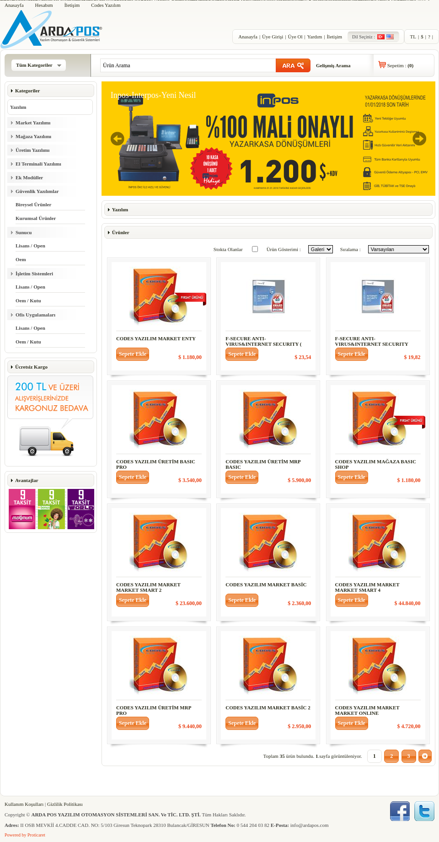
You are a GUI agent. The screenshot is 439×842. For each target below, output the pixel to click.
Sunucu (24, 232)
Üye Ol (295, 36)
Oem (21, 259)
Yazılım (18, 107)
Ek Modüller (29, 177)
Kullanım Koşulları (24, 804)
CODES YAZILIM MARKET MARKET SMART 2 (148, 587)
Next (419, 138)
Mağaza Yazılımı (33, 136)
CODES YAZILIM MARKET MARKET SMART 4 (367, 587)
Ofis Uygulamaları (35, 314)
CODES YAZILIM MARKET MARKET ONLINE (367, 710)
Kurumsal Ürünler (36, 218)
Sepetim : (400, 65)
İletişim (72, 5)
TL (413, 36)
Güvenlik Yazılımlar (37, 191)
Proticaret (36, 834)
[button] (132, 354)
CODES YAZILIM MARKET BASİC (265, 584)
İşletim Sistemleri (34, 273)
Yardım (314, 36)
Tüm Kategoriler (38, 65)
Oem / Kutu (28, 300)
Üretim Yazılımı (32, 150)
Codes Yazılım (105, 5)
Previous (117, 138)
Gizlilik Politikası (65, 804)
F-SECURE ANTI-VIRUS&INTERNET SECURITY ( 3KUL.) (263, 344)
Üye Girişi (272, 36)
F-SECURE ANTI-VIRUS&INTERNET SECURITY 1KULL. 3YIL (371, 344)
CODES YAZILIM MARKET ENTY (156, 338)
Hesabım (44, 5)
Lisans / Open (30, 245)
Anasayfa (14, 5)
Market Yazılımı (33, 122)
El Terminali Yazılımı (38, 163)
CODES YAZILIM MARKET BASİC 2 (267, 707)
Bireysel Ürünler (33, 204)
